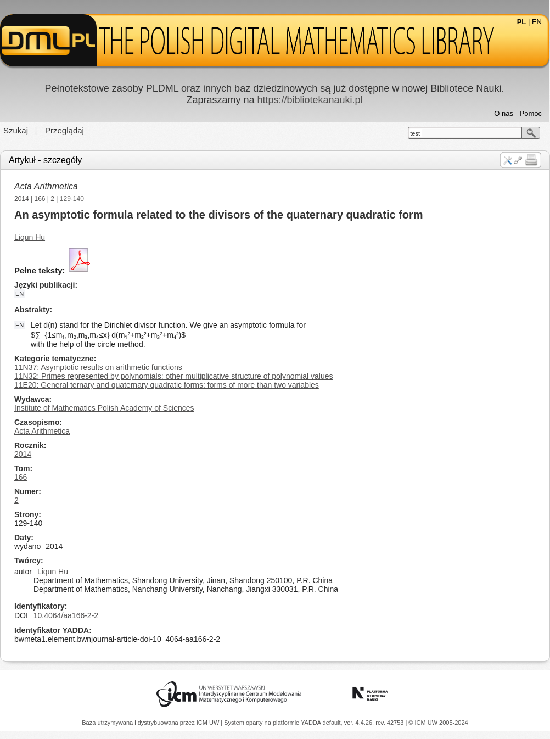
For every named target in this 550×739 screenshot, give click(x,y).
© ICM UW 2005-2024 (438, 722)
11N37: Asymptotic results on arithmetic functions (98, 367)
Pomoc (531, 113)
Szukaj (15, 130)
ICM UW (209, 722)
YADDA (312, 722)
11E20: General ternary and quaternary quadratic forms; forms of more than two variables (166, 384)
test (415, 133)
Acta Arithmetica (46, 186)
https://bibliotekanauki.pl (309, 99)
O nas (503, 113)
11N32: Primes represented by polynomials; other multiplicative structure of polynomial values (173, 376)
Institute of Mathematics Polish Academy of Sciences (104, 408)
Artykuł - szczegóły (45, 160)
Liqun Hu (29, 237)
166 (40, 199)
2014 (21, 199)
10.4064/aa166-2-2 (65, 615)
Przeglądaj (64, 130)
